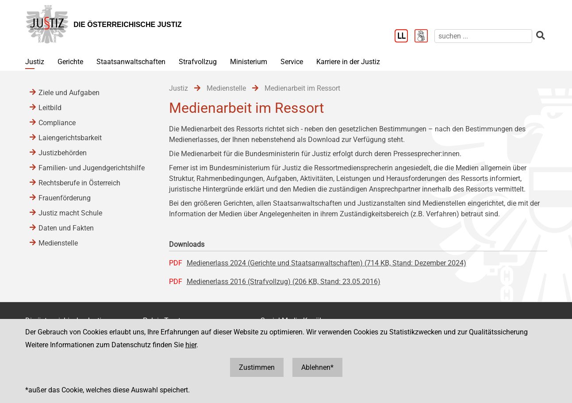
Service (291, 62)
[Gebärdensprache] (424, 36)
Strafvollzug (198, 62)
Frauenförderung (64, 198)
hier (190, 345)
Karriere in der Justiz (348, 62)
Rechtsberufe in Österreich (79, 183)
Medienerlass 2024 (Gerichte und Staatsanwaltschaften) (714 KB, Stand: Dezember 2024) (326, 263)
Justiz (34, 62)
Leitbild (49, 108)
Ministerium (248, 62)
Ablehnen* (317, 367)
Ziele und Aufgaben (69, 92)
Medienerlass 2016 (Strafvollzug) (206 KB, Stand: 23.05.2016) (283, 281)
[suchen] (483, 36)
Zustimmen (257, 367)
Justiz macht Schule (70, 213)
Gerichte (70, 62)
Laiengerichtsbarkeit (70, 138)
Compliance (57, 123)
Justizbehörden (62, 153)
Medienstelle (58, 243)
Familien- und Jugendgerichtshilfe (91, 168)
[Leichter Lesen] (405, 36)
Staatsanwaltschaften (130, 62)
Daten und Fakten (66, 228)
